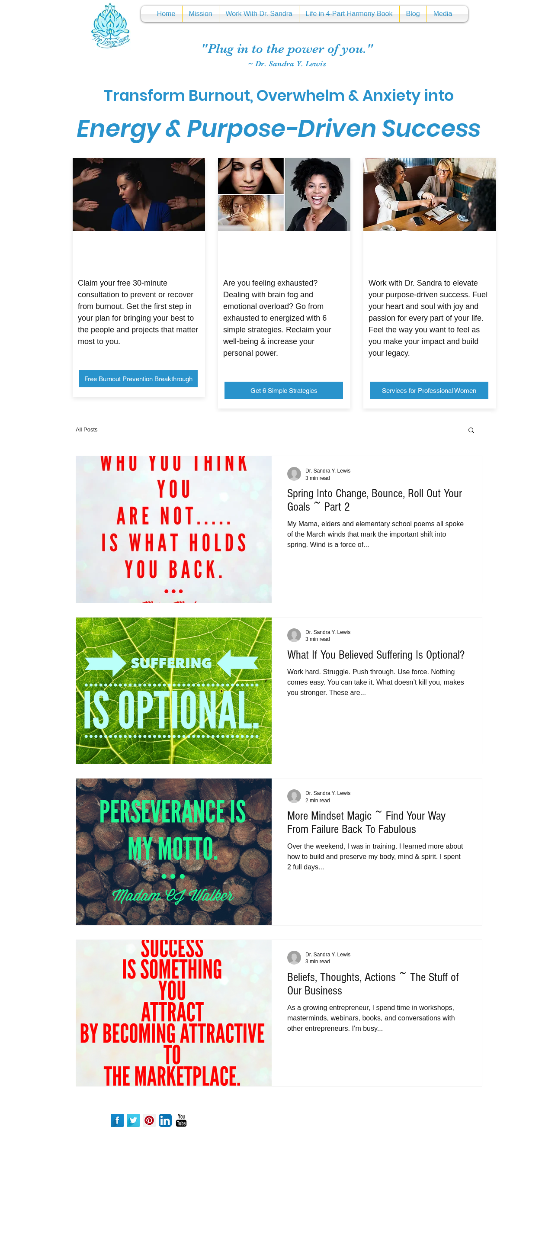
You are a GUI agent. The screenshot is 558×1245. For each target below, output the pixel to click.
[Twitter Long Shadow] (133, 1120)
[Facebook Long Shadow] (117, 1120)
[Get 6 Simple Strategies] (283, 390)
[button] (471, 430)
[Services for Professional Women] (429, 390)
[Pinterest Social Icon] (149, 1120)
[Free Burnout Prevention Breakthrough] (138, 378)
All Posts (87, 429)
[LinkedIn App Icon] (165, 1120)
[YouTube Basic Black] (181, 1120)
